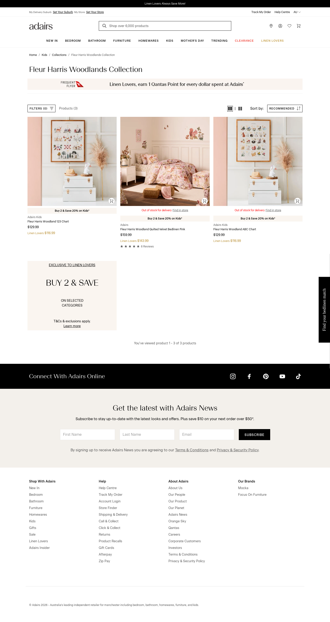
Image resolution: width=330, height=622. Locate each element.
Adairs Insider (39, 548)
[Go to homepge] (40, 25)
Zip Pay (104, 561)
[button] (230, 109)
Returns (104, 535)
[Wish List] (289, 25)
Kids (169, 40)
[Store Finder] (271, 25)
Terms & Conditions (192, 450)
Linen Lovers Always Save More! (165, 3)
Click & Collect (109, 528)
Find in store (180, 210)
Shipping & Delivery (113, 515)
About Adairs (178, 481)
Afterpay (105, 554)
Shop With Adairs (42, 481)
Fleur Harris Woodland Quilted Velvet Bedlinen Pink (152, 229)
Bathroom (97, 40)
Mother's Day (192, 40)
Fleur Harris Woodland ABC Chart (234, 229)
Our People (176, 495)
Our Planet (176, 508)
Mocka (243, 488)
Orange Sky (177, 521)
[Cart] (298, 25)
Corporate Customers (184, 541)
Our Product (177, 501)
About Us (175, 488)
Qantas (173, 528)
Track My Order (261, 12)
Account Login (110, 501)
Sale (32, 535)
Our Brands (246, 481)
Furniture (122, 40)
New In (52, 40)
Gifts (32, 528)
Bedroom (73, 40)
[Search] (105, 26)
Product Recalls (110, 541)
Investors (175, 548)
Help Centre (282, 12)
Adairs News (177, 515)
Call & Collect (108, 521)
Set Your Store (95, 12)
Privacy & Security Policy (237, 450)
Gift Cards (106, 548)
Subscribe (254, 435)
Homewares (148, 40)
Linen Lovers (272, 40)
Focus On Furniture (252, 495)
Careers (174, 535)
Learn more (72, 326)
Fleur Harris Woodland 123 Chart (48, 221)
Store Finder (108, 508)
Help (102, 481)
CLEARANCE (244, 40)
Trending (219, 40)
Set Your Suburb (63, 12)
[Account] (280, 25)
